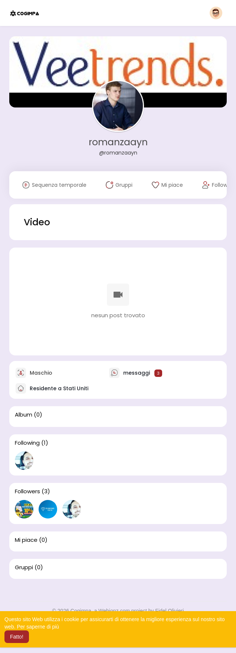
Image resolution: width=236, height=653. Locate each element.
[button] (216, 13)
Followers (27, 491)
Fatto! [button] (16, 637)
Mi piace (26, 540)
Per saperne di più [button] (38, 627)
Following (27, 443)
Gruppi (24, 567)
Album (23, 415)
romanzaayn (118, 142)
